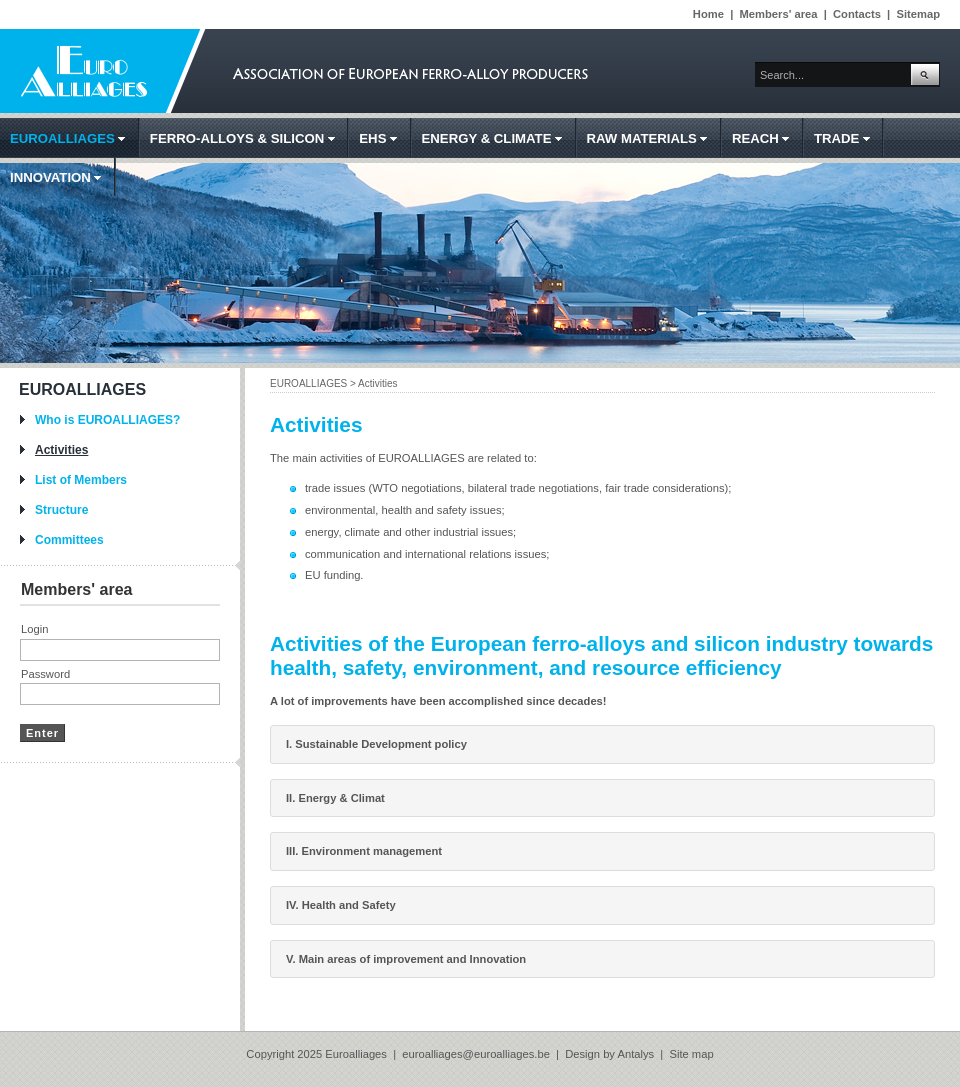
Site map (691, 1054)
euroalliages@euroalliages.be (477, 1054)
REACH (764, 138)
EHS (382, 138)
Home (708, 14)
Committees (69, 540)
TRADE (846, 138)
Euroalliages (356, 1054)
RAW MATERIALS (651, 138)
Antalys (635, 1054)
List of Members (81, 480)
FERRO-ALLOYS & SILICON (246, 138)
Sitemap (918, 14)
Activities (61, 450)
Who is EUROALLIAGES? (107, 420)
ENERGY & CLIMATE (496, 138)
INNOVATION (59, 177)
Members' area (779, 14)
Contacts (857, 14)
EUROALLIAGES (71, 138)
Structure (61, 510)
